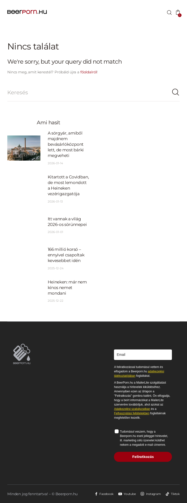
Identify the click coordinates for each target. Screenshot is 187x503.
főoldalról (88, 72)
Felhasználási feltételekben (131, 413)
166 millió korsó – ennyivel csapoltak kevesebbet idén (66, 255)
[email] (143, 354)
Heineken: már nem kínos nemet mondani (67, 288)
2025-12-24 (56, 268)
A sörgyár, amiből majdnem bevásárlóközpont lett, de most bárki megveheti (66, 144)
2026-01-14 (55, 163)
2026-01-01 (55, 232)
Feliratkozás (143, 457)
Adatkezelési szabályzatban (132, 409)
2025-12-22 (55, 300)
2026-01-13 (55, 201)
